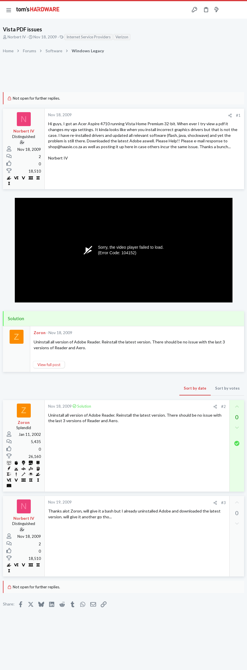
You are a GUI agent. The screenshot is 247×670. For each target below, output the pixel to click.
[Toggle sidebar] (227, 10)
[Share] (230, 115)
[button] (9, 10)
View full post (48, 364)
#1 (238, 115)
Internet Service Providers (88, 37)
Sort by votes (227, 388)
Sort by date (195, 388)
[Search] (239, 10)
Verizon (122, 37)
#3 (223, 502)
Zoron (40, 332)
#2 (223, 406)
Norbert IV (17, 37)
